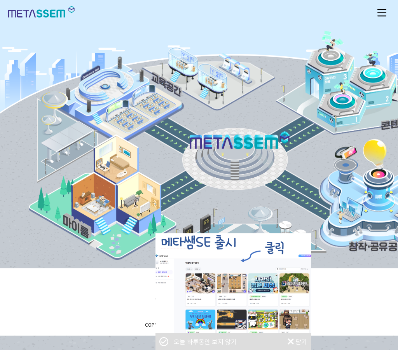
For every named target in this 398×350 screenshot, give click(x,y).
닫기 (301, 341)
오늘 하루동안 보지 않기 (205, 341)
